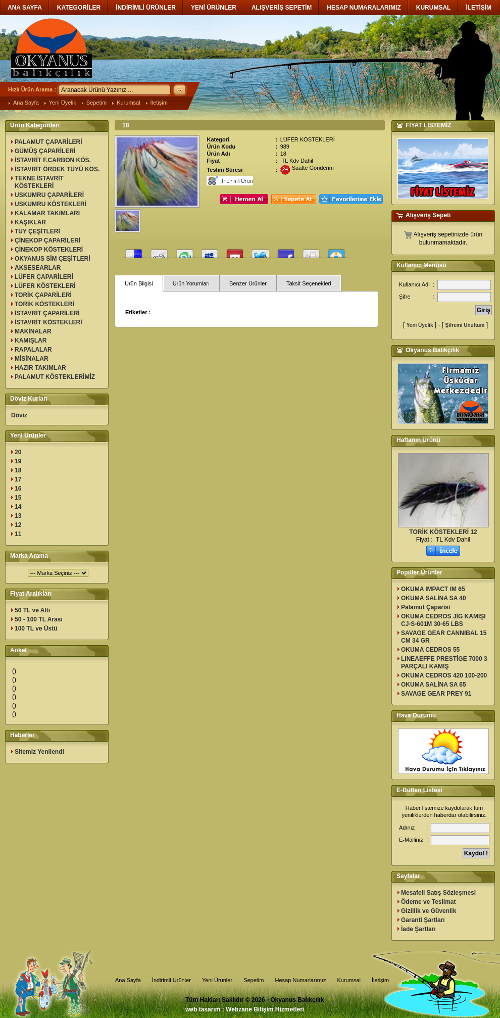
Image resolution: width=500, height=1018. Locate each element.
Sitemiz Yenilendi (39, 751)
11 (18, 534)
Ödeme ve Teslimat (428, 901)
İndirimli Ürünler (171, 980)
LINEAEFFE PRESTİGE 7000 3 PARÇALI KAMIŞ (444, 662)
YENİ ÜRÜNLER (213, 7)
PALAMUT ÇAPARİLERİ (48, 142)
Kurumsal (128, 103)
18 (18, 470)
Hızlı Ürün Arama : (32, 89)
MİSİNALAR (31, 358)
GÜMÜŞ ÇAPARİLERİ (45, 151)
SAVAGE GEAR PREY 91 (436, 693)
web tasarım (202, 1009)
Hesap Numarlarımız (300, 980)
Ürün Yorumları (191, 283)
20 (18, 452)
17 (18, 479)
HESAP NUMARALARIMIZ (364, 7)
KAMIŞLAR (30, 340)
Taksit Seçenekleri (308, 283)
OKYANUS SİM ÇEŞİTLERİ (52, 258)
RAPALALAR (33, 349)
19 (18, 461)
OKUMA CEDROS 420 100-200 (444, 675)
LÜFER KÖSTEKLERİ (45, 285)
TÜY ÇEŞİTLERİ (37, 231)
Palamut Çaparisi (425, 607)
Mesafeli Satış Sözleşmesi (438, 892)
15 (18, 497)
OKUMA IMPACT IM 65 (433, 589)
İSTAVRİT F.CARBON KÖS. (53, 160)
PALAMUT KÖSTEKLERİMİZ (55, 376)
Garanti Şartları (423, 920)
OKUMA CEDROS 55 (430, 649)
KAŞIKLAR (30, 222)
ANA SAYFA (25, 7)
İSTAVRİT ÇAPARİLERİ (47, 313)
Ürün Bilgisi (139, 283)
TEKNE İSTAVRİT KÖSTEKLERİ (39, 182)
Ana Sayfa (26, 103)
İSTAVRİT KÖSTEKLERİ (48, 322)
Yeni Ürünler (217, 980)
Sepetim (96, 103)
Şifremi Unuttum (465, 325)
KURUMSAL (433, 7)
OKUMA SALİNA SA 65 (433, 684)
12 (18, 524)
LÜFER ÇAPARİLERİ (44, 276)
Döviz (19, 415)
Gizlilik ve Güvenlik (428, 910)
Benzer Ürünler (248, 283)
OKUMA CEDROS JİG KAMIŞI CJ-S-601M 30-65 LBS (443, 620)
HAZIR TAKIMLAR (40, 367)
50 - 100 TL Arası (39, 619)
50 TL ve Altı (32, 610)
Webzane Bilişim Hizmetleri (265, 1009)
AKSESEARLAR (38, 267)
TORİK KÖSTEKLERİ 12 (443, 532)
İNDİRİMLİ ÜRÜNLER (146, 7)
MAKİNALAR (33, 331)
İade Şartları (418, 929)
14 (18, 506)
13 (18, 515)
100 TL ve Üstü (36, 628)
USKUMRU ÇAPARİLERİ (49, 195)
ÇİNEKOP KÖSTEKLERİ (49, 249)
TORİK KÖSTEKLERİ (44, 304)
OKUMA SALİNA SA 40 (433, 598)
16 (18, 488)
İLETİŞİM (478, 7)
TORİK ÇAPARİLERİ (43, 295)
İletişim (159, 103)
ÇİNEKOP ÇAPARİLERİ (47, 240)
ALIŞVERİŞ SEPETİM (282, 7)
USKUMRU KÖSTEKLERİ (50, 204)
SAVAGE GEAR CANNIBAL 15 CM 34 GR (443, 636)
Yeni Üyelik (62, 103)
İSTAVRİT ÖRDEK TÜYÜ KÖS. (57, 169)
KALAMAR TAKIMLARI (47, 213)
